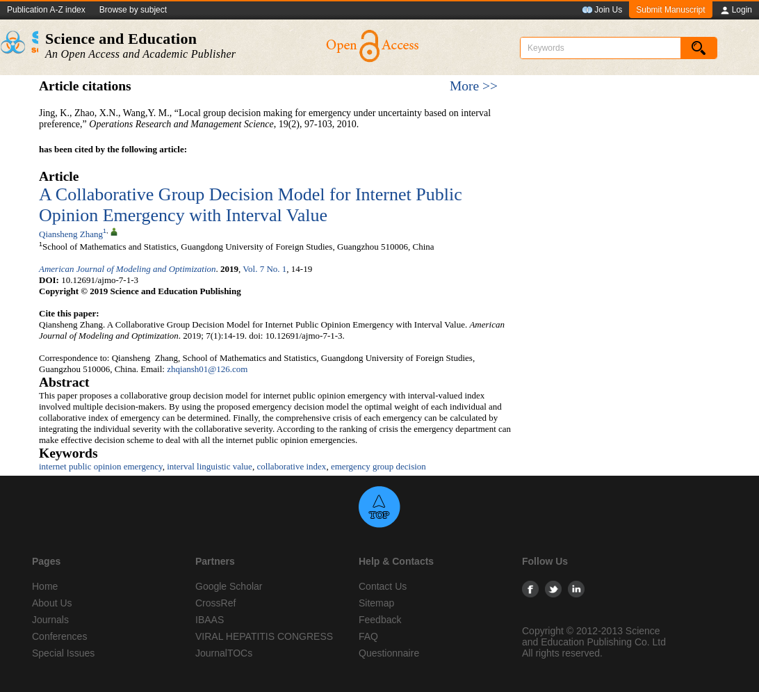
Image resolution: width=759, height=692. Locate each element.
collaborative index (291, 466)
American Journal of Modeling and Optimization (127, 269)
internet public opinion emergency (101, 466)
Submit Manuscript (670, 10)
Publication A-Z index (46, 10)
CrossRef (215, 603)
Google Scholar (229, 586)
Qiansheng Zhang (71, 234)
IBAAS (209, 619)
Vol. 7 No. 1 (264, 269)
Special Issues (63, 653)
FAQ (368, 636)
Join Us (602, 10)
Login (735, 10)
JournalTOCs (223, 653)
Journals (50, 619)
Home (45, 586)
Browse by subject (133, 10)
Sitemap (376, 603)
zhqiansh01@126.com (207, 369)
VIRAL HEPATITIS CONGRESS (264, 636)
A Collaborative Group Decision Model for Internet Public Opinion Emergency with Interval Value (250, 204)
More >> (474, 86)
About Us (52, 603)
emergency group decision (378, 466)
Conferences (59, 636)
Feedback (380, 619)
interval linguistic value (209, 466)
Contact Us (383, 586)
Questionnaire (389, 653)
